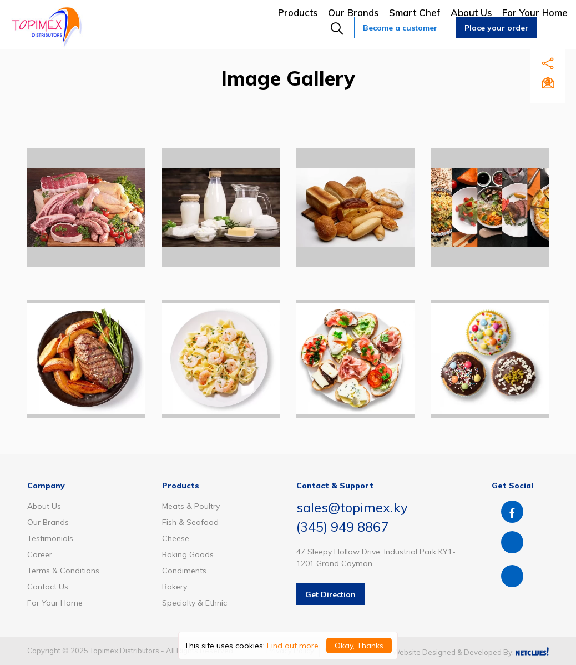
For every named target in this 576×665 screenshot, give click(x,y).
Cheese (175, 538)
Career (39, 554)
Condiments (184, 571)
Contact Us (47, 587)
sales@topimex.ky (352, 507)
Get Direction (330, 594)
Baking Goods (188, 554)
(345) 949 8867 (342, 526)
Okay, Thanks (359, 646)
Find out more (293, 646)
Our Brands (353, 12)
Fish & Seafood (190, 522)
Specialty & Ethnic (194, 603)
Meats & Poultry (191, 506)
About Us (471, 12)
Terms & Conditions (63, 571)
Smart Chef (415, 12)
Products (298, 12)
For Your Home (535, 12)
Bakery (174, 587)
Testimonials (50, 538)
